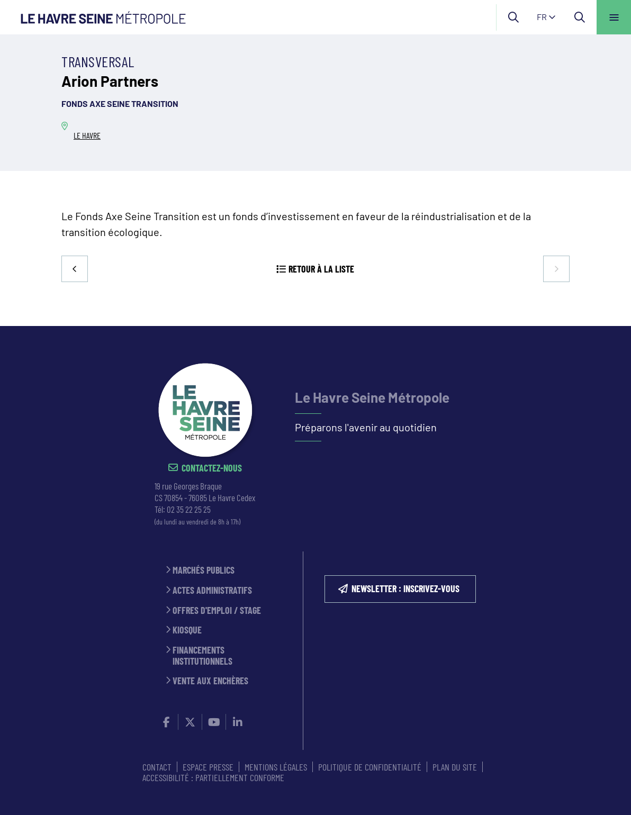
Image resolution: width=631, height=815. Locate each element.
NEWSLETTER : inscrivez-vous (405, 588)
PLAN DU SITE (454, 767)
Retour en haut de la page (604, 326)
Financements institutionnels (202, 655)
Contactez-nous (212, 468)
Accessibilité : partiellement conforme (213, 777)
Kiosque (187, 630)
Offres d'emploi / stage (217, 610)
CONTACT (157, 767)
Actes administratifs (212, 590)
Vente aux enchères (210, 680)
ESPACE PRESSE (208, 767)
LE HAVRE (87, 135)
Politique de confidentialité (369, 767)
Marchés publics (204, 570)
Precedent (74, 269)
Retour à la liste (321, 269)
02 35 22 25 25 (189, 509)
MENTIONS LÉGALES (276, 767)
